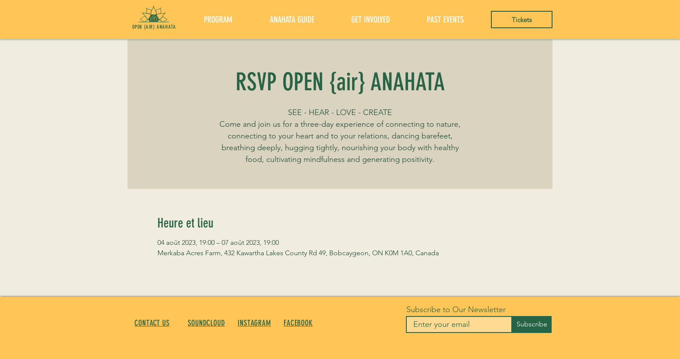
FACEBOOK (298, 323)
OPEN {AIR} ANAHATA (154, 27)
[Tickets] (521, 19)
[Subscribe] (532, 324)
